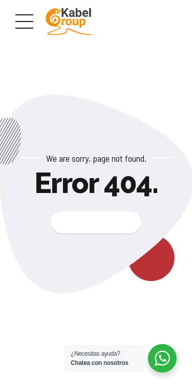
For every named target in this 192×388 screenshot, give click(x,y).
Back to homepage (96, 222)
